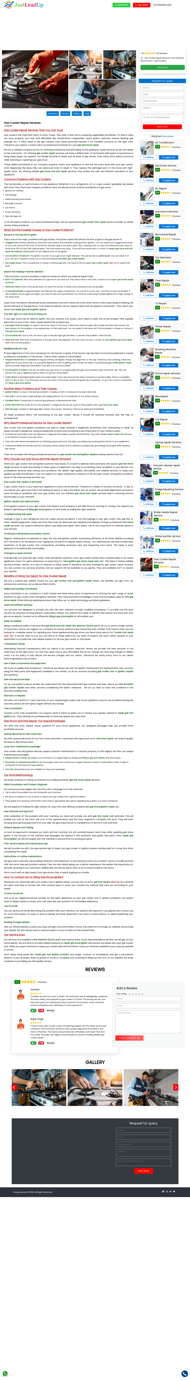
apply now (168, 157)
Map (87, 113)
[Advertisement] (95, 30)
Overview (53, 113)
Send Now (162, 126)
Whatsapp (121, 5)
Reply (50, 1010)
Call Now (141, 5)
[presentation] (15, 1087)
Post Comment (129, 1038)
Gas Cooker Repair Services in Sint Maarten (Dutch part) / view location (162, 59)
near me (113, 263)
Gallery (77, 113)
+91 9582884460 (162, 4)
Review (65, 113)
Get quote (162, 67)
